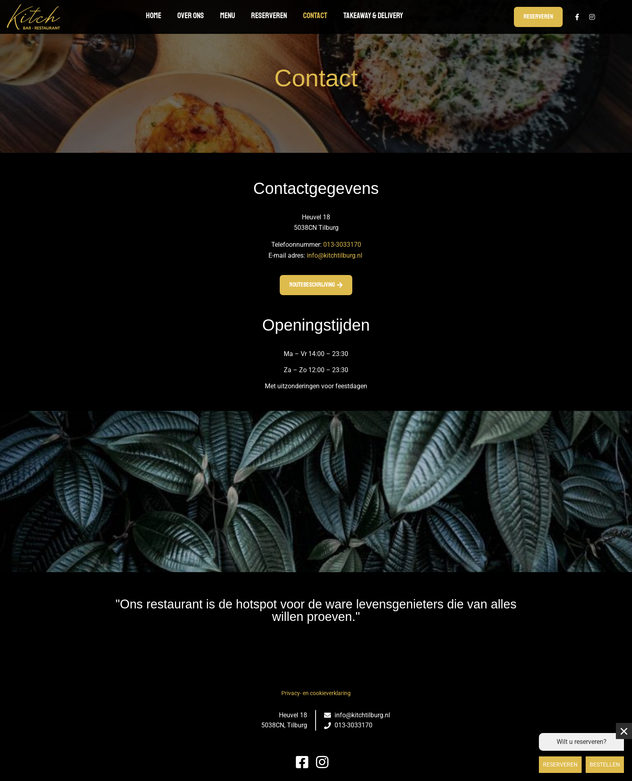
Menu (227, 15)
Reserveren (269, 15)
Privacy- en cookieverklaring (316, 693)
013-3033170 (342, 244)
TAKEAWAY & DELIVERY (373, 15)
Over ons (190, 15)
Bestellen (605, 764)
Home (153, 15)
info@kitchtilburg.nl (334, 255)
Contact (315, 15)
